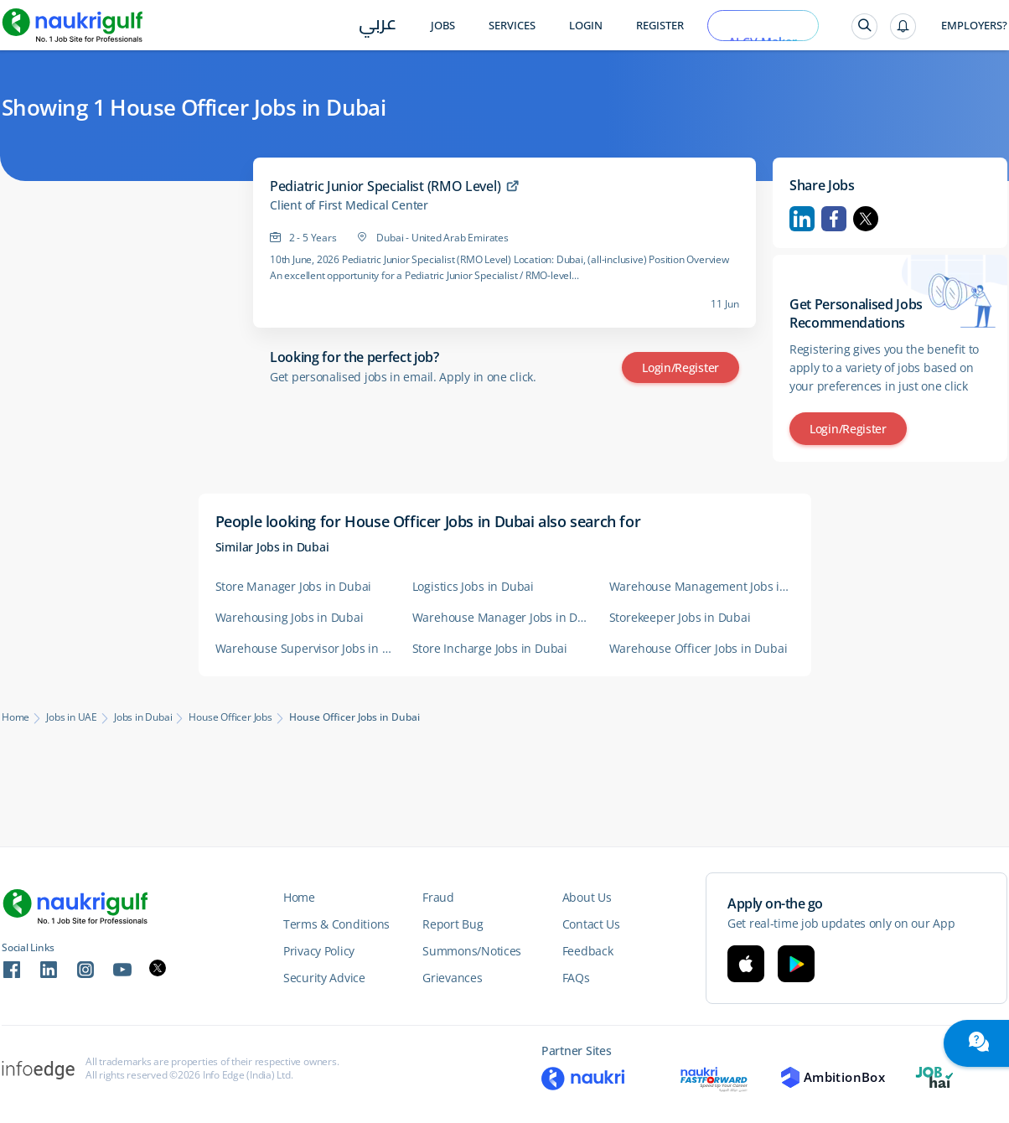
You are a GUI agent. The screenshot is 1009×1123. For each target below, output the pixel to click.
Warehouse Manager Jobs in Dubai (502, 617)
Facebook (833, 218)
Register (660, 25)
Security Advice (324, 978)
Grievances (452, 978)
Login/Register (680, 367)
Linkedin (802, 218)
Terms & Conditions (336, 924)
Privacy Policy (318, 951)
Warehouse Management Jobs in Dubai (699, 586)
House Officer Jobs (230, 717)
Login (586, 25)
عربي (377, 26)
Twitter (865, 218)
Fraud (438, 897)
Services (512, 25)
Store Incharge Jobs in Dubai (489, 648)
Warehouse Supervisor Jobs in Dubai (305, 648)
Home (15, 717)
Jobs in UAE (71, 717)
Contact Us (591, 924)
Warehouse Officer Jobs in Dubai (698, 648)
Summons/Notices (471, 951)
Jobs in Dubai (143, 717)
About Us (587, 897)
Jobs (443, 25)
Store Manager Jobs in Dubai (293, 586)
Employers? (974, 25)
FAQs (576, 978)
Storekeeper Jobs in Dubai (680, 617)
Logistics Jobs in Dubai (473, 586)
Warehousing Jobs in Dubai (289, 617)
